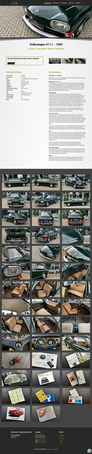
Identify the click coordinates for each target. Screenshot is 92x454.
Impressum (49, 449)
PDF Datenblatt (11, 63)
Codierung (64, 3)
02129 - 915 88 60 (42, 439)
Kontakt (78, 3)
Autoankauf (56, 3)
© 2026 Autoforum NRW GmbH (40, 449)
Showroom (48, 3)
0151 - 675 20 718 (41, 441)
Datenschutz (55, 449)
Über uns (71, 3)
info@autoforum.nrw (42, 442)
